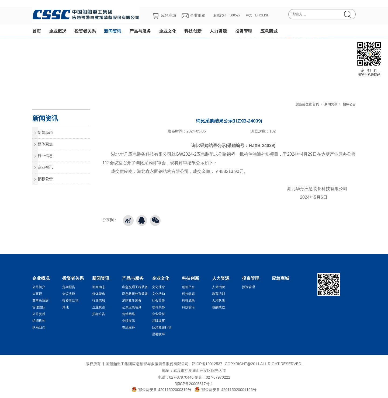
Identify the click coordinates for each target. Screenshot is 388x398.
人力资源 (218, 31)
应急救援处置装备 (135, 294)
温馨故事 (158, 334)
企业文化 (167, 31)
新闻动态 (45, 132)
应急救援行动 (161, 327)
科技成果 (188, 300)
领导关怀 (158, 307)
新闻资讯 (112, 31)
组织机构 (38, 321)
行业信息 (45, 155)
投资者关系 (85, 31)
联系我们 (38, 327)
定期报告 (68, 287)
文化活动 (158, 294)
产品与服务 (140, 31)
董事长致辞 (40, 300)
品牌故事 (158, 321)
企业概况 (57, 31)
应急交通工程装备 (135, 287)
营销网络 (128, 314)
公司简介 (38, 287)
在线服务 (128, 327)
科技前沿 (188, 307)
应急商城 (269, 31)
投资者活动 (70, 300)
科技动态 (188, 294)
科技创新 (193, 31)
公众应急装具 (131, 307)
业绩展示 (128, 321)
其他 (65, 307)
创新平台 (188, 287)
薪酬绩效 (218, 307)
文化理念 (158, 287)
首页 (36, 31)
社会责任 (158, 300)
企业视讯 (45, 167)
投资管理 (243, 31)
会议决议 (68, 294)
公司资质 (38, 314)
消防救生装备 (131, 300)
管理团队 (38, 307)
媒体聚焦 (45, 144)
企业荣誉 (158, 314)
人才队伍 (218, 300)
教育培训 (218, 294)
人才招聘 (218, 287)
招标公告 (349, 104)
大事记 (37, 294)
